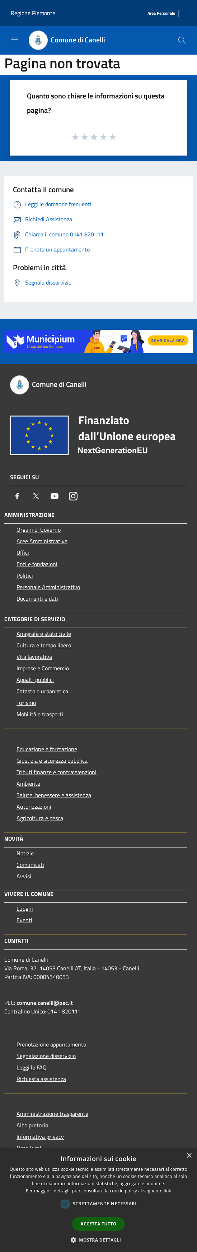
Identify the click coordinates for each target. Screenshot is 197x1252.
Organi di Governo (39, 529)
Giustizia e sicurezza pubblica (52, 760)
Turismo (26, 702)
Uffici (23, 552)
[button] (98, 1239)
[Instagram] (73, 496)
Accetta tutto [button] (98, 1224)
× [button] (189, 1156)
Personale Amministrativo (48, 587)
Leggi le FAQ (32, 1067)
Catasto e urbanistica (42, 691)
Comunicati (30, 864)
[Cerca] (182, 40)
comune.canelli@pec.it (45, 1002)
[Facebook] (17, 496)
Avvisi (24, 876)
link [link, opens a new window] (167, 1191)
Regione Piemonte (33, 13)
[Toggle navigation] (14, 39)
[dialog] (98, 1200)
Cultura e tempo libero (44, 645)
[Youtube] (54, 496)
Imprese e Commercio (43, 668)
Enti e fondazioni (37, 564)
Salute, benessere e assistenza (54, 795)
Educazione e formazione (47, 749)
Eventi (24, 920)
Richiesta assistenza (41, 1079)
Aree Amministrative (42, 541)
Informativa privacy (40, 1136)
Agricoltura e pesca (40, 818)
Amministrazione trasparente (52, 1113)
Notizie (25, 853)
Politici (25, 575)
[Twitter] (36, 496)
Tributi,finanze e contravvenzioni (57, 772)
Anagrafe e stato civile (44, 633)
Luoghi (25, 908)
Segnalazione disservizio (46, 1056)
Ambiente (28, 783)
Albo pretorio (32, 1125)
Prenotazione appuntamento (51, 1044)
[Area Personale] (161, 13)
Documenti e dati (37, 598)
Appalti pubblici (35, 679)
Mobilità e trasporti (40, 714)
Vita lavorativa (34, 656)
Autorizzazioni (34, 806)
